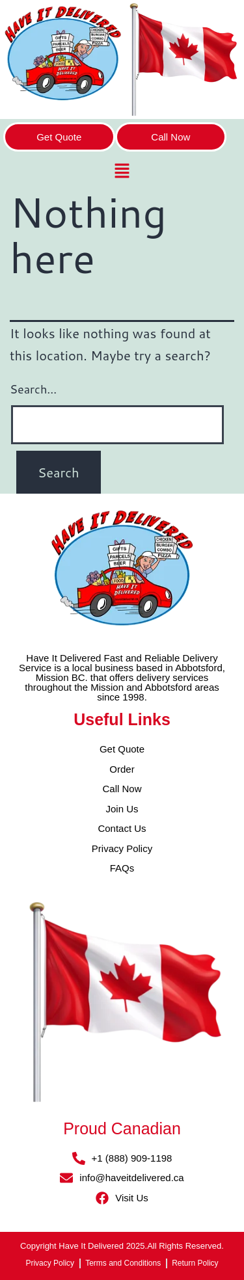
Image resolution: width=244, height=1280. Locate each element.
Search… (33, 388)
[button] (122, 172)
